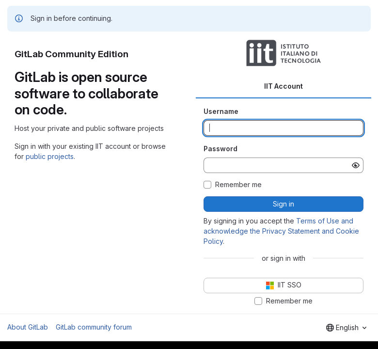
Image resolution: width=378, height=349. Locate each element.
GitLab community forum (94, 327)
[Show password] (355, 165)
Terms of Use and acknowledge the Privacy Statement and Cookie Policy (281, 231)
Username (221, 111)
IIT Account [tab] (283, 86)
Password (220, 148)
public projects (50, 156)
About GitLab (27, 327)
